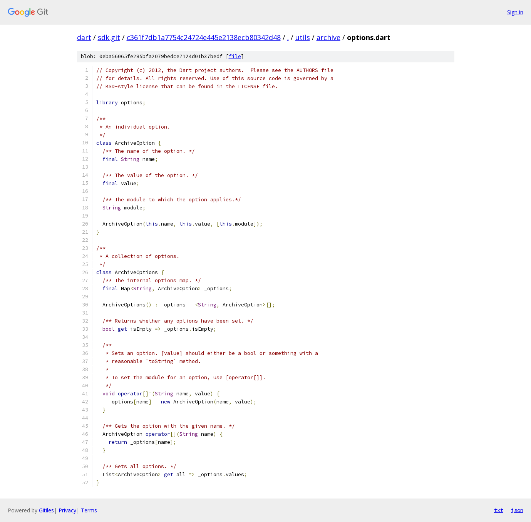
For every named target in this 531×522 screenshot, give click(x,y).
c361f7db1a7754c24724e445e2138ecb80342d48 (204, 37)
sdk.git (109, 37)
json (517, 510)
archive (328, 37)
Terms (89, 510)
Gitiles (46, 510)
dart (84, 37)
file (235, 56)
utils (302, 37)
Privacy (67, 510)
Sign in (515, 12)
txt (498, 510)
